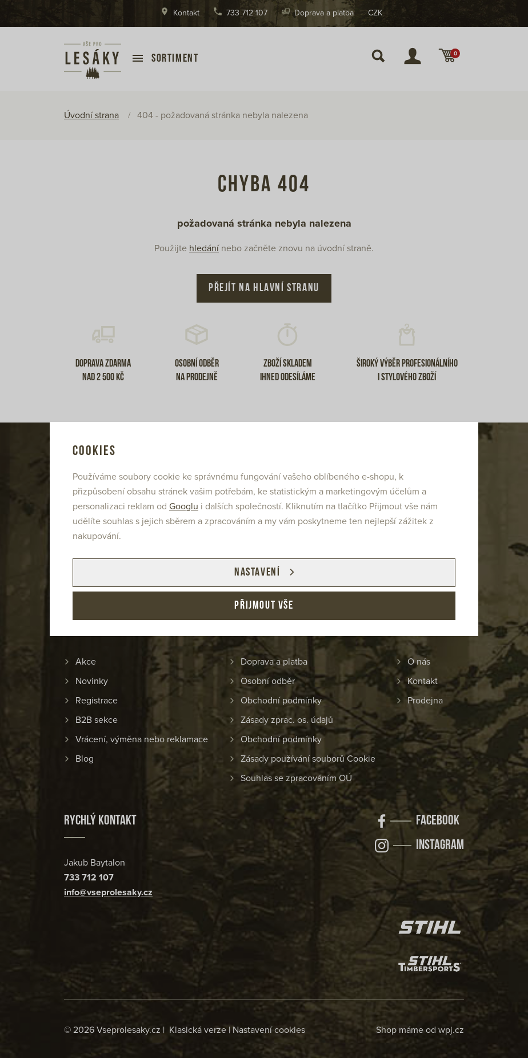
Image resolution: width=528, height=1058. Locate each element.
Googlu (183, 506)
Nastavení (257, 572)
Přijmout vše (263, 606)
